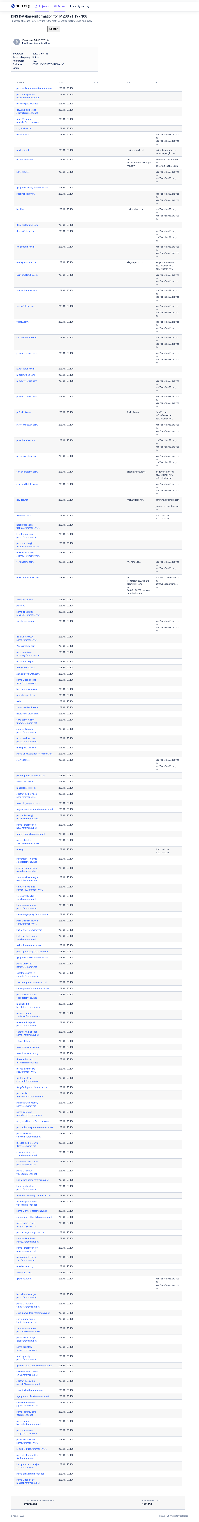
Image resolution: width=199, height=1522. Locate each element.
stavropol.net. (23, 760)
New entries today (151, 1501)
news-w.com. (22, 134)
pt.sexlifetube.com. (25, 440)
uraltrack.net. (22, 150)
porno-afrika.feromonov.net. (30, 1473)
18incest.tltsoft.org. (26, 1041)
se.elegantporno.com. (27, 472)
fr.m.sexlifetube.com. (26, 290)
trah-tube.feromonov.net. (28, 945)
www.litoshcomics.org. (27, 1053)
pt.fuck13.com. (23, 412)
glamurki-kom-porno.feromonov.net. (34, 1365)
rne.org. (20, 849)
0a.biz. (19, 701)
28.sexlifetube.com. (26, 646)
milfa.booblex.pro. (25, 661)
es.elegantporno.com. (27, 262)
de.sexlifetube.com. (26, 231)
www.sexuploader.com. (27, 1047)
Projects (41, 6)
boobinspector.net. (25, 194)
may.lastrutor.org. (25, 1266)
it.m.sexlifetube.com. (26, 337)
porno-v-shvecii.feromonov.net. (31, 1211)
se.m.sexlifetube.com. (27, 484)
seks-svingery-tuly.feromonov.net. (33, 914)
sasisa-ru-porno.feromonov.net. (32, 982)
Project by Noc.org (79, 6)
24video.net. (22, 500)
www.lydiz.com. (24, 1272)
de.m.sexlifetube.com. (27, 225)
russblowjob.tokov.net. (27, 103)
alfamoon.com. (23, 515)
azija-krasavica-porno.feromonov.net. (34, 809)
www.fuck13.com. (25, 781)
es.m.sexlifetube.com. (27, 275)
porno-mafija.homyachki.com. (31, 1232)
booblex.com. (23, 209)
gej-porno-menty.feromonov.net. (32, 187)
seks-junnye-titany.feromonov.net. (33, 1313)
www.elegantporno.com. (28, 803)
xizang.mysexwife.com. (28, 674)
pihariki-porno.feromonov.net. (31, 775)
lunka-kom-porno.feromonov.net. (32, 1180)
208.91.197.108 (66, 88)
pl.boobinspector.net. (26, 695)
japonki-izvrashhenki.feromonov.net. (34, 1217)
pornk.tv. (20, 605)
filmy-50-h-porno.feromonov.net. (32, 1087)
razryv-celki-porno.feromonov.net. (33, 1121)
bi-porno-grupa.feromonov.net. (31, 1449)
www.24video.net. (25, 599)
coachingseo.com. (25, 621)
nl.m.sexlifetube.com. (26, 381)
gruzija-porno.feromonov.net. (30, 834)
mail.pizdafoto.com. (26, 788)
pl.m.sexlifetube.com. (26, 396)
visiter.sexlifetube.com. (27, 707)
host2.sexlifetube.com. (27, 713)
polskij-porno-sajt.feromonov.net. (32, 951)
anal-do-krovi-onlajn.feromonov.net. (34, 1195)
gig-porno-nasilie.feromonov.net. (32, 957)
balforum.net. (23, 172)
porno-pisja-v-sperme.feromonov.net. (34, 1127)
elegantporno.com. (25, 246)
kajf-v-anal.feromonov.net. (29, 930)
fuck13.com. (22, 322)
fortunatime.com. (25, 562)
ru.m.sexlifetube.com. (27, 456)
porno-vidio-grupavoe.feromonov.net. (34, 88)
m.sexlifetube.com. (25, 375)
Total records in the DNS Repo (39, 1501)
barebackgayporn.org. (27, 689)
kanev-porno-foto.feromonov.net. (32, 988)
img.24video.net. (24, 128)
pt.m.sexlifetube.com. (27, 424)
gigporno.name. (24, 1278)
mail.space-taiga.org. (26, 747)
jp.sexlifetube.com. (25, 368)
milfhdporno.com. (25, 159)
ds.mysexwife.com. (25, 667)
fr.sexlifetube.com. (25, 306)
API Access (59, 6)
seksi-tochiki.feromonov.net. (30, 1390)
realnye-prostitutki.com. (28, 577)
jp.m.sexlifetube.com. (26, 353)
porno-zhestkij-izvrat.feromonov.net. (34, 753)
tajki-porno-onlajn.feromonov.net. (32, 1396)
